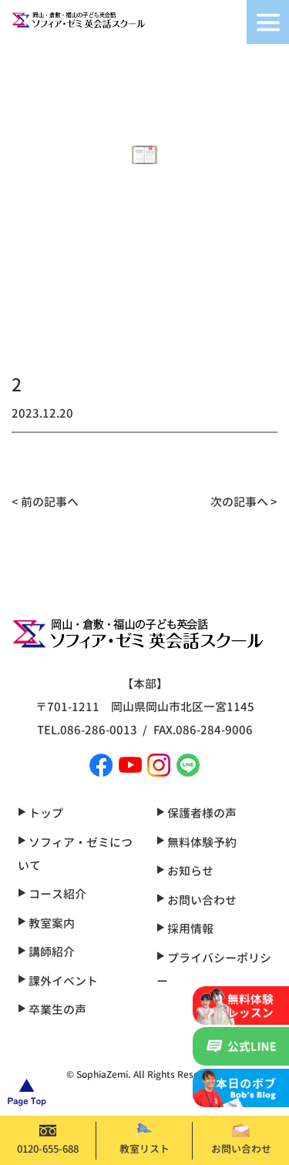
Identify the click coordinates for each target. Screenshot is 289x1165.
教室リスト (144, 1139)
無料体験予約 (196, 842)
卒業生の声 (52, 1010)
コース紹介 (52, 894)
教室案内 (46, 923)
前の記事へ (50, 502)
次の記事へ (239, 502)
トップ (40, 813)
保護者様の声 (196, 813)
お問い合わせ (241, 1139)
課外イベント (58, 981)
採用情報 (184, 929)
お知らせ (184, 871)
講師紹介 (46, 952)
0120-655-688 (48, 1139)
